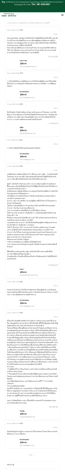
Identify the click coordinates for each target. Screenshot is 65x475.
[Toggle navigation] (62, 15)
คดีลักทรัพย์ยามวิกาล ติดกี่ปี (40, 23)
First (30, 455)
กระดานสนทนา (12, 23)
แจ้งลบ (55, 34)
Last (34, 455)
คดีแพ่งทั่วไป (24, 23)
